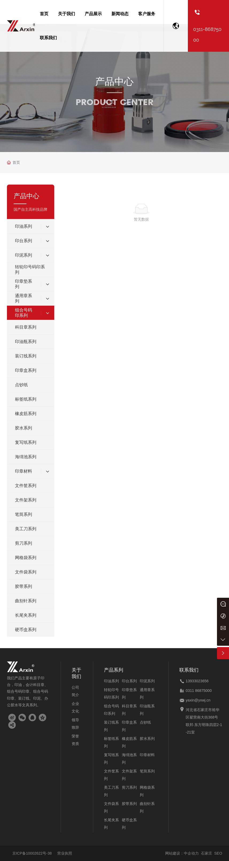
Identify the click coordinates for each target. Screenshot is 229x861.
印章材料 (147, 755)
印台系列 (129, 681)
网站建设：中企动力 (182, 853)
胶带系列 (129, 804)
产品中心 (114, 81)
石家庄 (206, 853)
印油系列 (111, 681)
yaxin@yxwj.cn (198, 700)
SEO (218, 853)
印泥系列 (147, 681)
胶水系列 (147, 738)
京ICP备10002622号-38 (32, 853)
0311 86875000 (199, 690)
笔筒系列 (147, 771)
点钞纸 (145, 722)
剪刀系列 (129, 787)
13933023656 (197, 681)
